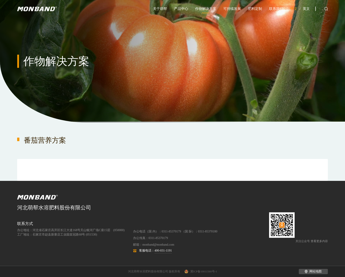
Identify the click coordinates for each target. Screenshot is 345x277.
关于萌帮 (160, 9)
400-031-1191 (163, 250)
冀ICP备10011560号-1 (201, 271)
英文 (306, 9)
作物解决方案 (205, 9)
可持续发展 (232, 9)
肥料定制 (255, 9)
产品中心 (181, 9)
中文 (293, 9)
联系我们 (276, 9)
